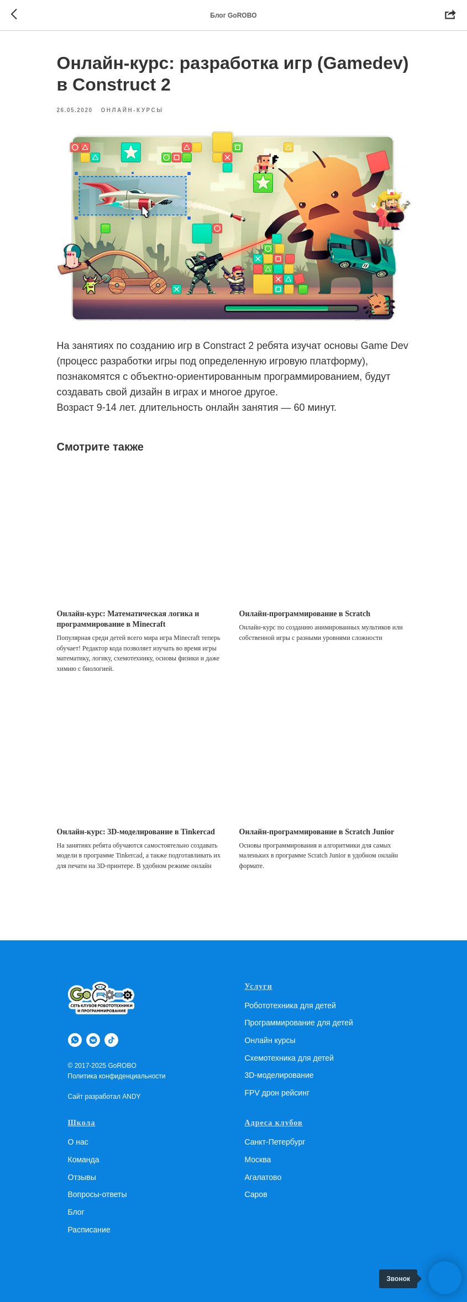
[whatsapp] (75, 1040)
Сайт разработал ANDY (104, 1096)
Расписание (89, 1229)
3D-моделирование (279, 1075)
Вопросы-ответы (97, 1194)
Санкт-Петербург (275, 1141)
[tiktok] (111, 1040)
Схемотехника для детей (289, 1058)
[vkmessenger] (93, 1040)
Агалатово (263, 1177)
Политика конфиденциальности (117, 1076)
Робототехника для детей (290, 1005)
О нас (78, 1141)
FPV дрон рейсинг (277, 1092)
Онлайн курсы (270, 1040)
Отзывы (82, 1177)
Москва (258, 1159)
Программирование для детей (299, 1022)
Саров (256, 1194)
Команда (83, 1159)
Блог (76, 1212)
